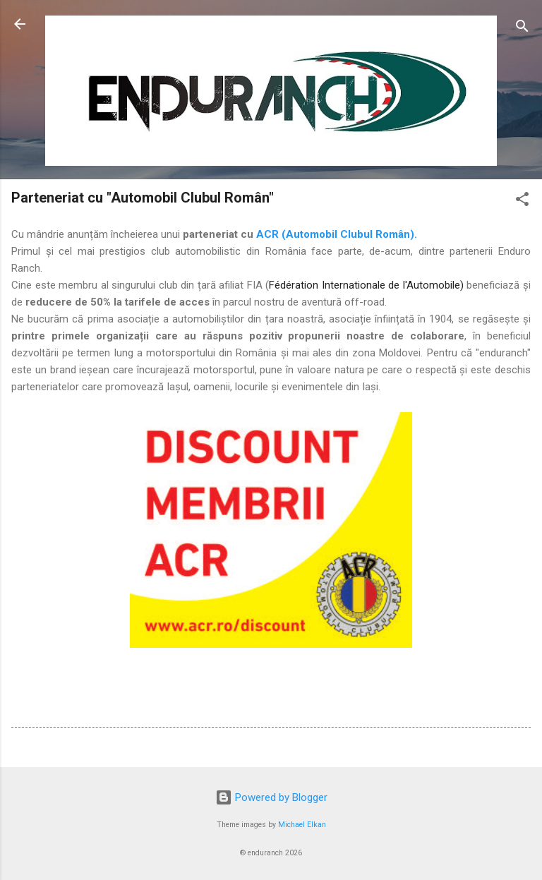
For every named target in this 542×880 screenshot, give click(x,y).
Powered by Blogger (271, 797)
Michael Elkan (302, 824)
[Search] (522, 28)
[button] (522, 201)
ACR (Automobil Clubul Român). (336, 234)
